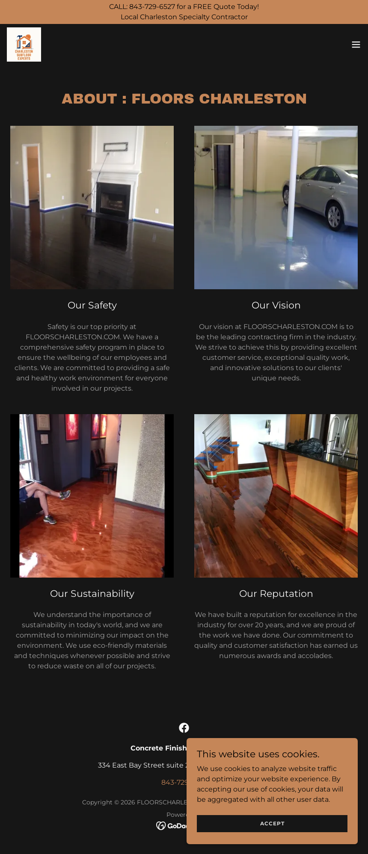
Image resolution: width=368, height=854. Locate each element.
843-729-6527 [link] (184, 782)
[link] (24, 44)
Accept (272, 823)
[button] (356, 44)
